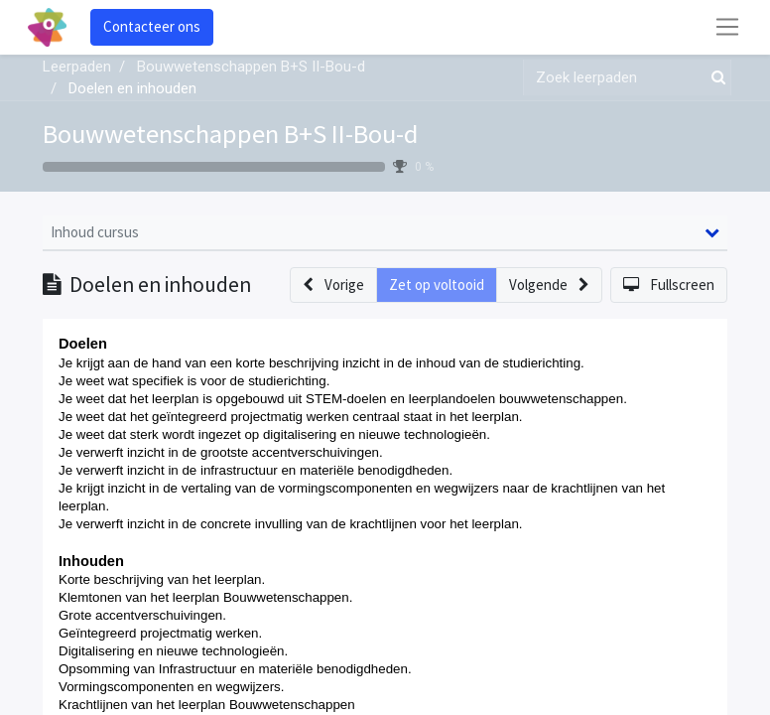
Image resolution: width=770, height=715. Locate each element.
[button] (333, 285)
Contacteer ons (151, 26)
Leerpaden (77, 66)
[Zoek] (714, 78)
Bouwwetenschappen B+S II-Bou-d (230, 133)
